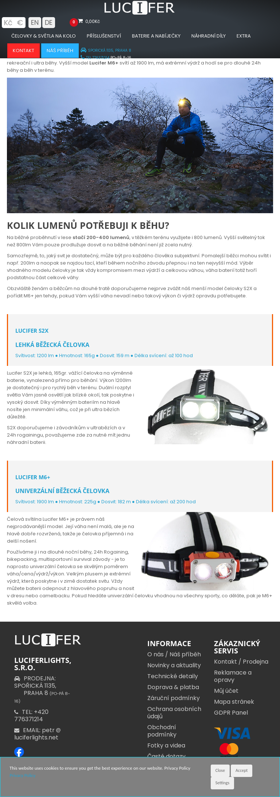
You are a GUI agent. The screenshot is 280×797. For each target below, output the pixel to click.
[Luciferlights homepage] (140, 12)
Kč (8, 22)
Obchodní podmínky (161, 731)
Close (220, 770)
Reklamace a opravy (233, 676)
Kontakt (23, 50)
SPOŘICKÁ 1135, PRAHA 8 (106, 50)
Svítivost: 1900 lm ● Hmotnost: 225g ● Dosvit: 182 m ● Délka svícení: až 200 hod (105, 501)
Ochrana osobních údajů (174, 712)
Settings (222, 782)
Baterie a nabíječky (156, 35)
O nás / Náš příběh (174, 654)
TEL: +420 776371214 (31, 715)
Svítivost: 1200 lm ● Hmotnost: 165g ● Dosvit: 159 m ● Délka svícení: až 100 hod (104, 355)
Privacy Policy (22, 775)
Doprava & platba (173, 687)
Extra (244, 35)
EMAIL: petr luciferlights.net (38, 734)
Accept (242, 770)
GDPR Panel (231, 712)
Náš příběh (60, 50)
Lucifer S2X (31, 330)
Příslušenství (104, 35)
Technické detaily (172, 676)
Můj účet (226, 691)
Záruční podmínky (173, 698)
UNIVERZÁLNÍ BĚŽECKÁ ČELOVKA (62, 491)
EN (35, 22)
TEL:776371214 (95, 57)
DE (48, 22)
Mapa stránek (234, 702)
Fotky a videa (166, 745)
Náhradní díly (208, 35)
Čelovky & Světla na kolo (43, 35)
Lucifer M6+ (32, 477)
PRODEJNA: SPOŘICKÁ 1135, (42, 689)
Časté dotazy (166, 756)
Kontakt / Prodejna (241, 661)
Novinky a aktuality (174, 665)
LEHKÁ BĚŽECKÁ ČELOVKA (52, 345)
